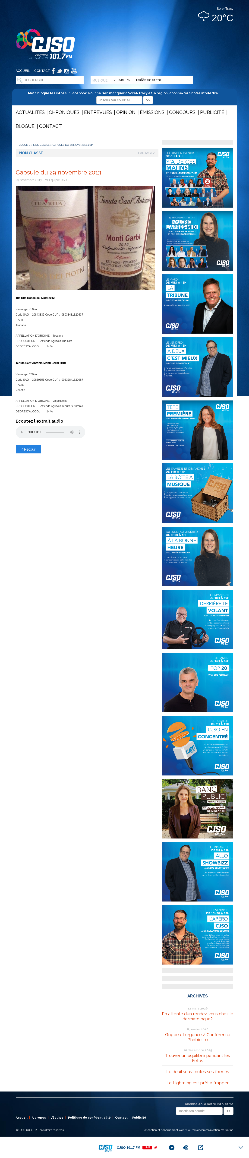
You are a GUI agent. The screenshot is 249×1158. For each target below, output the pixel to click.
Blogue (25, 126)
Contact (42, 71)
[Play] (171, 1147)
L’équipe (56, 1117)
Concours (182, 112)
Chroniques (64, 112)
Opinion (126, 112)
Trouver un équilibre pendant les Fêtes (197, 1058)
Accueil (23, 71)
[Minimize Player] (240, 1147)
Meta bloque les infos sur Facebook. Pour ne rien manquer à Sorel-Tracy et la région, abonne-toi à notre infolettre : (124, 96)
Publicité (212, 112)
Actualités (30, 112)
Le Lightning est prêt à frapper (198, 1082)
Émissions (152, 112)
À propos (39, 1117)
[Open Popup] (200, 1147)
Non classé (41, 144)
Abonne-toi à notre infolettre (209, 1104)
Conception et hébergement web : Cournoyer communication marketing (188, 1130)
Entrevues (98, 112)
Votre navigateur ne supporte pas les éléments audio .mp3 (50, 432)
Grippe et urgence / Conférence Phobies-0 (197, 1037)
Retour (28, 449)
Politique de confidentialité (89, 1117)
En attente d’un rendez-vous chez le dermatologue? (197, 1016)
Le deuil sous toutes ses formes (197, 1071)
